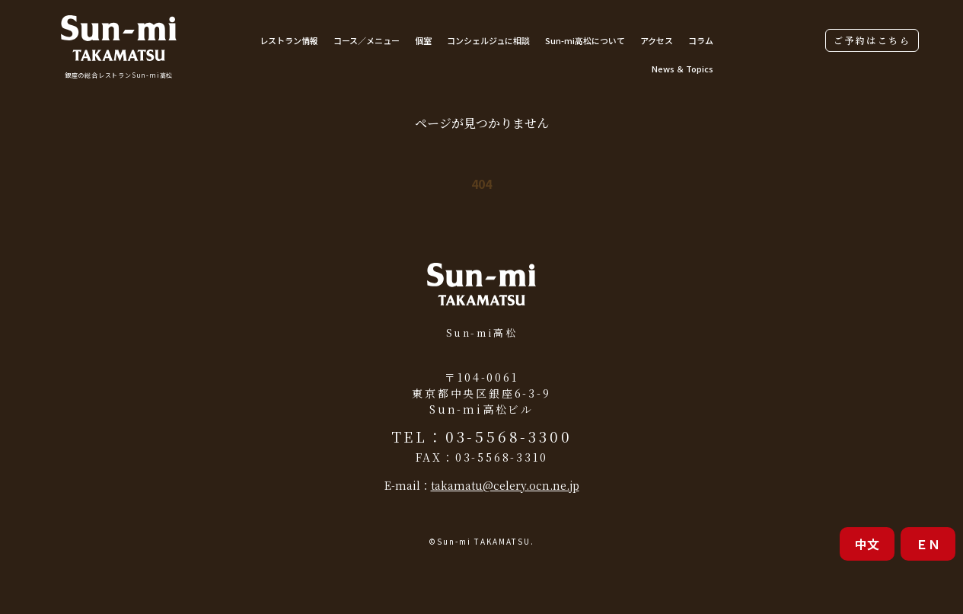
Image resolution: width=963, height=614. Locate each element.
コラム (700, 40)
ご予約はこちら (872, 40)
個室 (423, 40)
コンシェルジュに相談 (488, 40)
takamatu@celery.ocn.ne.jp (505, 485)
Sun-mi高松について (585, 40)
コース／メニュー (366, 40)
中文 (867, 544)
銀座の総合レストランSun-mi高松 (119, 75)
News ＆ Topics (682, 68)
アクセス (656, 40)
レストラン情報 (289, 40)
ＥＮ (928, 544)
